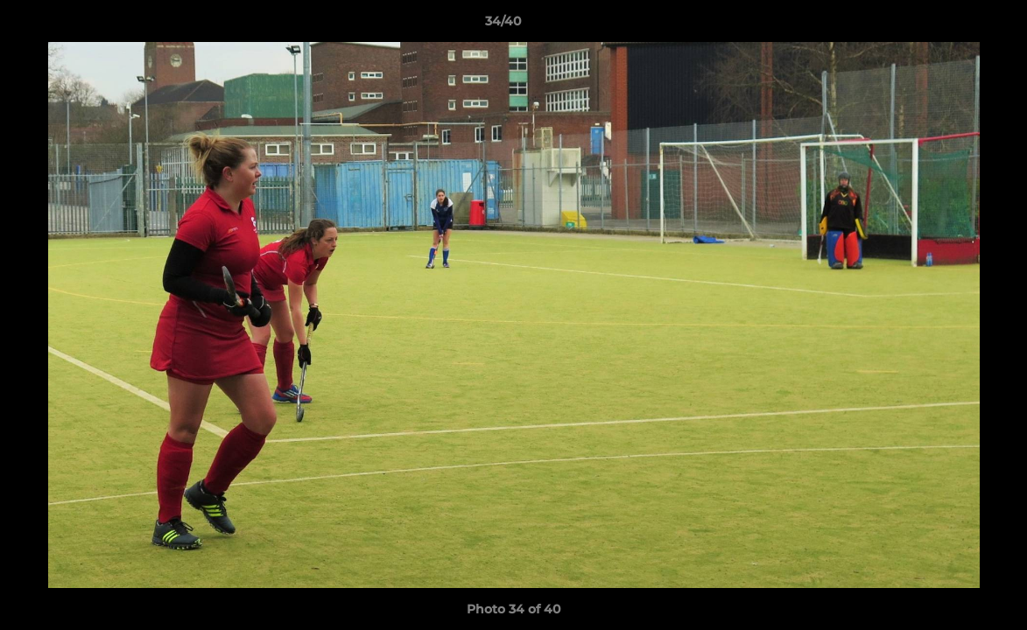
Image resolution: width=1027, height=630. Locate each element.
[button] (953, 25)
